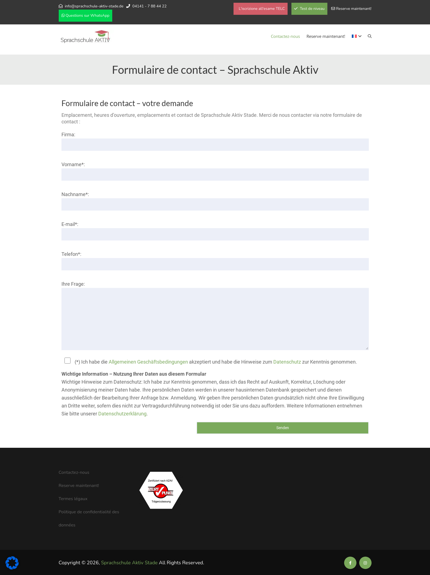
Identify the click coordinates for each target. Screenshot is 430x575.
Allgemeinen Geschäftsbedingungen (148, 362)
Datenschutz (287, 362)
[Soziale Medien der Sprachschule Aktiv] (350, 563)
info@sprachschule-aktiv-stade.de (94, 6)
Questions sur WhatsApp (85, 15)
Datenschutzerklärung (122, 414)
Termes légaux (73, 499)
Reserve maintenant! (354, 8)
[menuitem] (357, 36)
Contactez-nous (285, 36)
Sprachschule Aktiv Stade (129, 562)
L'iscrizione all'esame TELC (261, 8)
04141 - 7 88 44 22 (149, 6)
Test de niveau (309, 8)
